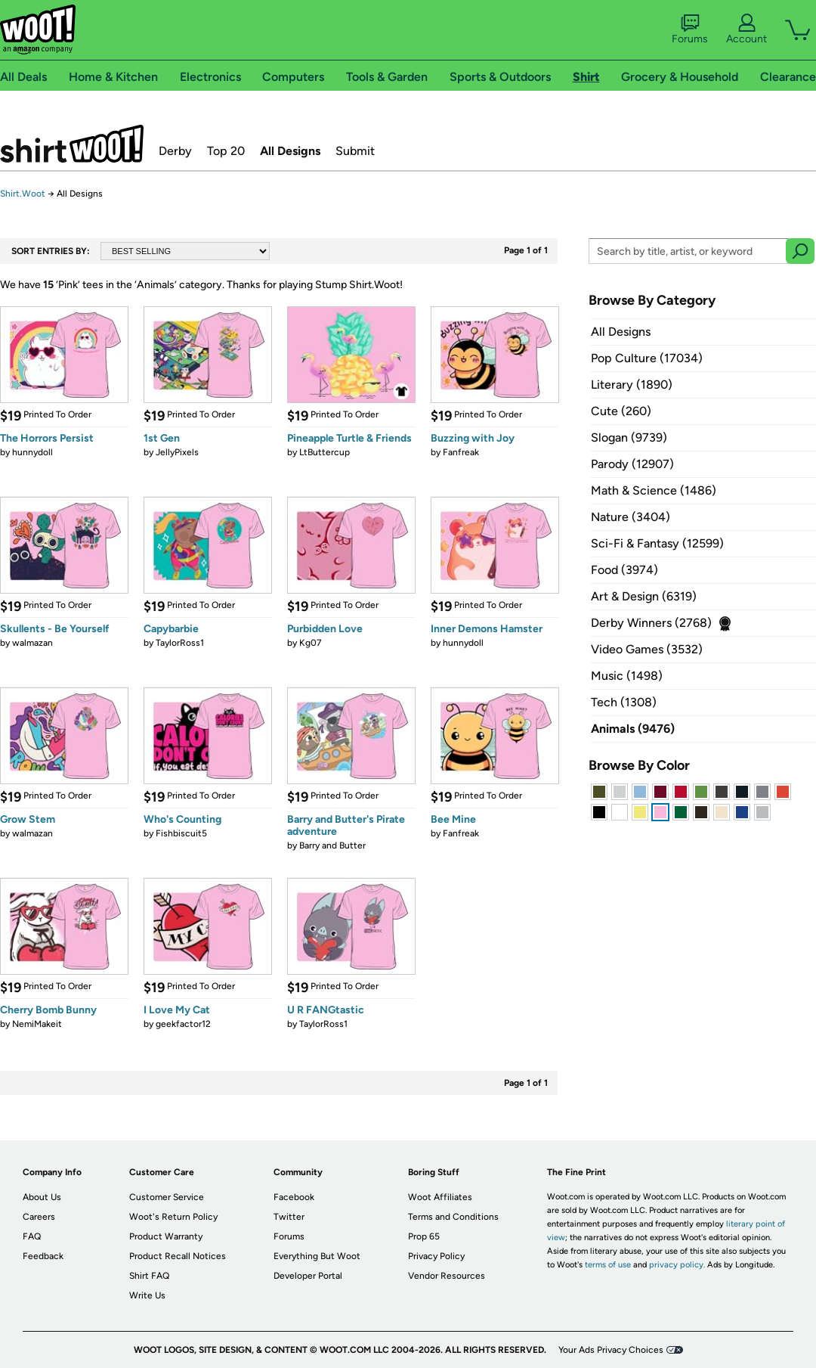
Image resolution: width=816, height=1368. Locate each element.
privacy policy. (677, 1265)
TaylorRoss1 (180, 642)
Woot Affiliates (440, 1197)
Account (746, 29)
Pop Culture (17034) (647, 358)
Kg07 (310, 642)
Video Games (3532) (647, 649)
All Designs (290, 151)
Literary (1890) (631, 384)
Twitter (289, 1216)
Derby (175, 151)
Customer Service (166, 1197)
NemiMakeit (37, 1024)
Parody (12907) (632, 464)
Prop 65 (424, 1236)
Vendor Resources (446, 1275)
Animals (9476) (633, 728)
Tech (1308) (624, 702)
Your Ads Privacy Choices (610, 1350)
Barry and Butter (332, 845)
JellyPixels (177, 452)
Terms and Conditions (453, 1216)
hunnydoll (32, 452)
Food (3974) (624, 570)
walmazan (32, 642)
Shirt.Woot (72, 144)
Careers (39, 1216)
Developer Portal (308, 1275)
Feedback (43, 1256)
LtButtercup (324, 452)
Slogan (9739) (629, 437)
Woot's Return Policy (173, 1216)
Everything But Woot (317, 1256)
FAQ (32, 1236)
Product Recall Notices (177, 1256)
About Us (42, 1197)
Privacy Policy (436, 1256)
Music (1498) (627, 675)
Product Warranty (165, 1236)
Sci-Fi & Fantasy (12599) (657, 543)
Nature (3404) (630, 517)
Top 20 (226, 151)
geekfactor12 (183, 1024)
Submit (355, 151)
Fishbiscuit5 (181, 833)
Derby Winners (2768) (651, 623)
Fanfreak (461, 452)
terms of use (608, 1265)
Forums (690, 29)
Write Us (147, 1295)
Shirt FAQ (149, 1275)
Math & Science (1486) (653, 490)
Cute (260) (621, 411)
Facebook (294, 1197)
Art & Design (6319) (644, 596)
